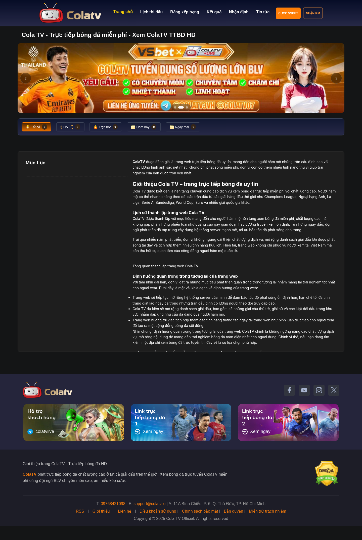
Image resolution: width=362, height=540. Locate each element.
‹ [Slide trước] (25, 78)
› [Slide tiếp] (336, 78)
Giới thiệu (101, 511)
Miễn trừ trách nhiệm (267, 511)
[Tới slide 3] (187, 107)
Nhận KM (313, 13)
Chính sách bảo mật (200, 511)
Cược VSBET (288, 13)
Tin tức (262, 12)
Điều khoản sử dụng (158, 511)
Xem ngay (149, 431)
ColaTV (29, 474)
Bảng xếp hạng (184, 12)
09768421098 (113, 504)
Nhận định (239, 12)
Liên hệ (124, 511)
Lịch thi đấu (151, 12)
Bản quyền (233, 511)
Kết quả (214, 12)
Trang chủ (123, 12)
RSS (80, 511)
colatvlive (40, 431)
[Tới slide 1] (175, 107)
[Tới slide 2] (181, 107)
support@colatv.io (149, 504)
